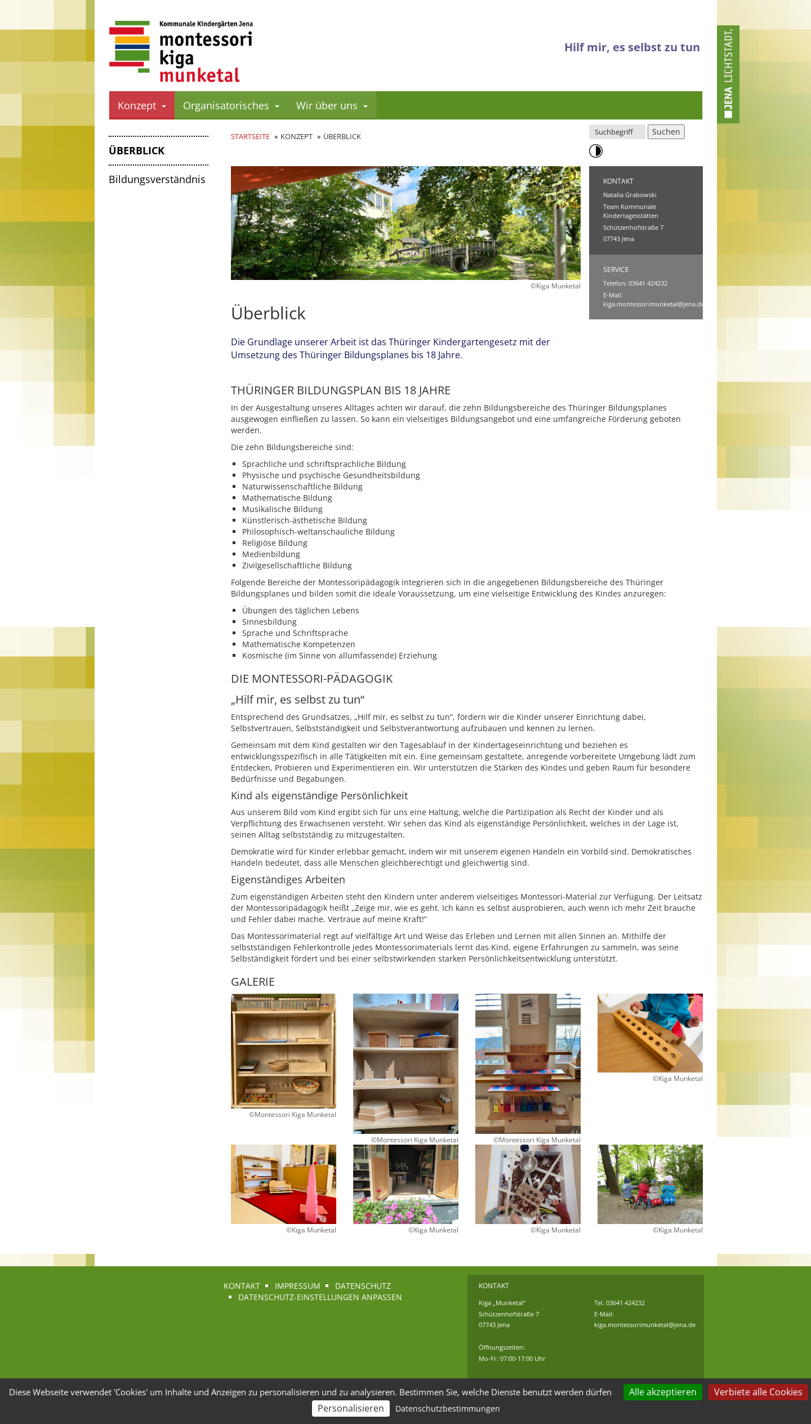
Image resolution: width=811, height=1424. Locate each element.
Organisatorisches (231, 105)
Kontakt (242, 1285)
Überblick (136, 150)
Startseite (250, 136)
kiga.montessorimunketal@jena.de (654, 304)
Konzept (142, 105)
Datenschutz (363, 1285)
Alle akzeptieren (663, 1392)
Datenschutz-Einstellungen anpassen (320, 1297)
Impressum (297, 1285)
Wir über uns (332, 105)
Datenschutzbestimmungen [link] (447, 1408)
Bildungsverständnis (157, 179)
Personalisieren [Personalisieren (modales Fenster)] (351, 1408)
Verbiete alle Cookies (758, 1392)
